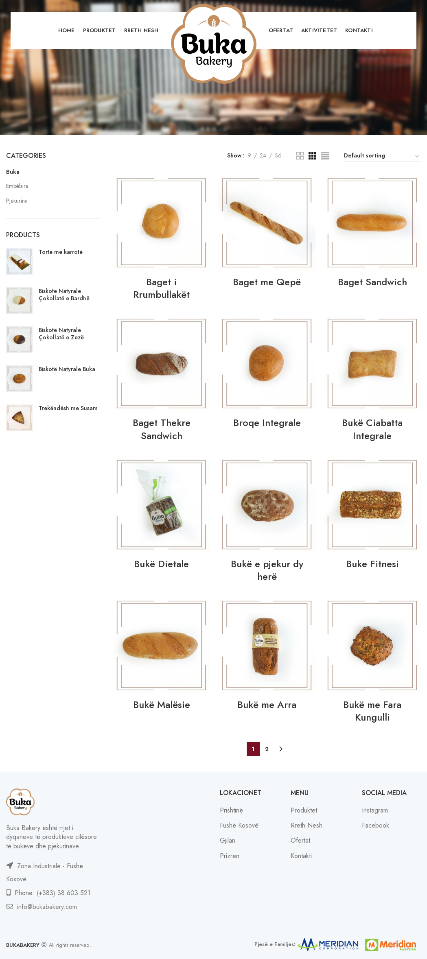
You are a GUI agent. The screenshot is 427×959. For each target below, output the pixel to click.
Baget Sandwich (372, 281)
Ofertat (300, 840)
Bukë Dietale (161, 563)
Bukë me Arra (266, 704)
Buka (13, 172)
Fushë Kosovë (239, 825)
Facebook (375, 825)
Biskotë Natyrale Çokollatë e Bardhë (64, 294)
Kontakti (301, 856)
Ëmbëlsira (17, 186)
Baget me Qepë (267, 281)
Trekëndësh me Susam (68, 408)
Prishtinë (231, 810)
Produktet (304, 810)
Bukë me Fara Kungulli (372, 710)
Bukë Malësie (161, 704)
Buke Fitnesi (372, 563)
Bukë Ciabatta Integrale (372, 428)
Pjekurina (17, 201)
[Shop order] (382, 157)
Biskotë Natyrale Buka (67, 369)
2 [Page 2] (267, 749)
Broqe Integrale (267, 422)
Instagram (375, 810)
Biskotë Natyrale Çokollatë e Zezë (61, 333)
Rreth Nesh (306, 825)
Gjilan (227, 840)
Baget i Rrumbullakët (161, 288)
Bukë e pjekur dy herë (267, 570)
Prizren (229, 856)
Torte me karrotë (61, 252)
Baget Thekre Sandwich (162, 428)
